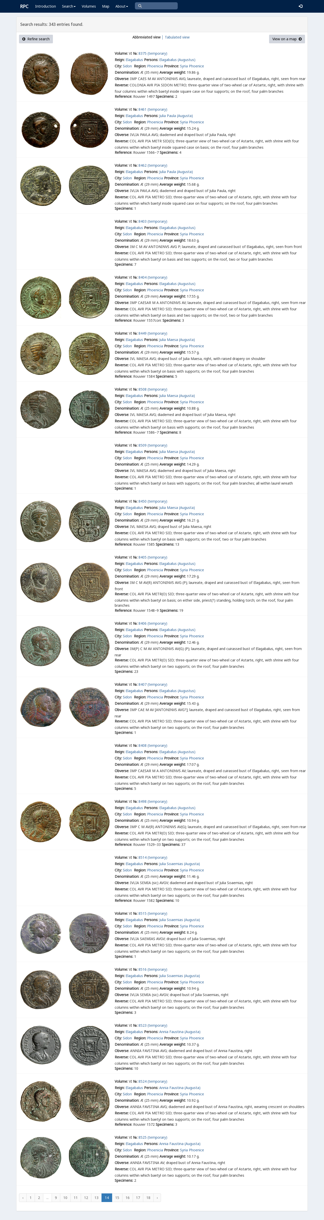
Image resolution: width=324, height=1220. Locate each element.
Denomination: (127, 72)
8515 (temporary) (152, 913)
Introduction (45, 6)
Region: (140, 66)
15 (117, 1197)
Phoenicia (155, 66)
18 (148, 1197)
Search (69, 6)
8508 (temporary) (152, 389)
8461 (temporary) (152, 109)
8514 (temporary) (152, 857)
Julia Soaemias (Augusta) (179, 863)
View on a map (287, 38)
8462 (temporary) (152, 165)
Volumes (89, 6)
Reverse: (122, 85)
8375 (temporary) (152, 53)
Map (105, 6)
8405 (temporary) (152, 557)
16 (128, 1197)
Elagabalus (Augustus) (177, 59)
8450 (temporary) (152, 501)
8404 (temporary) (152, 277)
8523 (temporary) (152, 1025)
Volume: (121, 53)
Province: (171, 66)
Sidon (128, 66)
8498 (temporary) (152, 801)
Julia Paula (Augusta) (176, 115)
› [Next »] (157, 1197)
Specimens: (165, 96)
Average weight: (172, 72)
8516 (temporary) (152, 969)
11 (76, 1197)
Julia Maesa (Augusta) (177, 339)
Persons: (151, 59)
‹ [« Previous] (22, 1197)
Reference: (123, 96)
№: (135, 53)
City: (118, 66)
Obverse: (122, 78)
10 (65, 1197)
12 (86, 1197)
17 (138, 1197)
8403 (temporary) (152, 221)
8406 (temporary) (152, 623)
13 (96, 1197)
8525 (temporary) (152, 1137)
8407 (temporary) (152, 684)
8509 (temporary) (152, 445)
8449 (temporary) (152, 333)
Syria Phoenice (192, 66)
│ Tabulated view (175, 37)
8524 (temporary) (152, 1081)
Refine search (36, 38)
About (121, 6)
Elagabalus (134, 59)
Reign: (120, 59)
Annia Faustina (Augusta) (179, 1031)
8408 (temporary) (152, 745)
